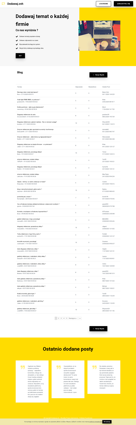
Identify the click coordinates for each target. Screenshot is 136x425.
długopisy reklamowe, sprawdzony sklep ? (30, 226)
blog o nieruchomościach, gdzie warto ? (29, 189)
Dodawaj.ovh (15, 3)
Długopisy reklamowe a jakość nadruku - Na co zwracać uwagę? (37, 122)
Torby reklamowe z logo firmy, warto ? (29, 234)
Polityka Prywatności (86, 418)
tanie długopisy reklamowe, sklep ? (27, 249)
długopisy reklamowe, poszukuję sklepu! (29, 152)
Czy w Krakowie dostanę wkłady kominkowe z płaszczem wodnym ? (38, 204)
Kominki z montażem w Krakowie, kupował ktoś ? (32, 211)
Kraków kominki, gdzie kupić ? (26, 293)
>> (80, 318)
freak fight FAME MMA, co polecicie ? (28, 99)
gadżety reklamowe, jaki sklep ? (26, 309)
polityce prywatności (95, 422)
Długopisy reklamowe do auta (26, 114)
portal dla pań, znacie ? (24, 196)
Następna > (73, 318)
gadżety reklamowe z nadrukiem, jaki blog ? (30, 301)
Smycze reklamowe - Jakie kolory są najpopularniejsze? (34, 137)
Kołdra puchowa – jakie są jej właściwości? (30, 107)
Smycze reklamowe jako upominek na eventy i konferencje (35, 129)
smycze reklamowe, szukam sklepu (28, 159)
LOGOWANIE (103, 4)
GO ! (20, 56)
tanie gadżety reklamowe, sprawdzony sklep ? (31, 279)
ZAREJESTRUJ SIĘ (123, 4)
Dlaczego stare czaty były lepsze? (27, 92)
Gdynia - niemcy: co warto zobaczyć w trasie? (31, 182)
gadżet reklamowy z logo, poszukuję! (28, 219)
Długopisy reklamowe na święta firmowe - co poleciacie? (34, 144)
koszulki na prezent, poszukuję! (26, 241)
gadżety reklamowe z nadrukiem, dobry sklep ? (31, 256)
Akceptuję (107, 422)
